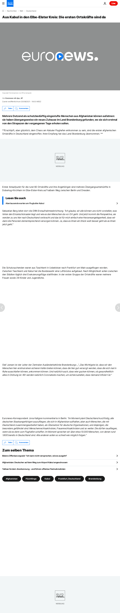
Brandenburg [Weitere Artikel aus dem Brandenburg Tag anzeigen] (95, 478)
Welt (21, 11)
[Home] (3, 11)
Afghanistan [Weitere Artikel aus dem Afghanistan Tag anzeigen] (12, 478)
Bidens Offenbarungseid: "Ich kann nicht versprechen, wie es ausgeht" (34, 456)
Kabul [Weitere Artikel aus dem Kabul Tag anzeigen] (47, 478)
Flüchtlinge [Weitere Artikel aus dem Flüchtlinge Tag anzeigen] (31, 478)
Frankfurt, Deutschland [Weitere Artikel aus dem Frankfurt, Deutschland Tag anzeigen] (69, 478)
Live (114, 3)
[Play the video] (60, 56)
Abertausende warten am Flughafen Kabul (25, 203)
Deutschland (31, 11)
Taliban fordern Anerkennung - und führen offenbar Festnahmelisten (33, 469)
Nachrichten (12, 11)
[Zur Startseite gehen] (10, 3)
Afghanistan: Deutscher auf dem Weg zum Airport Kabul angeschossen (35, 462)
